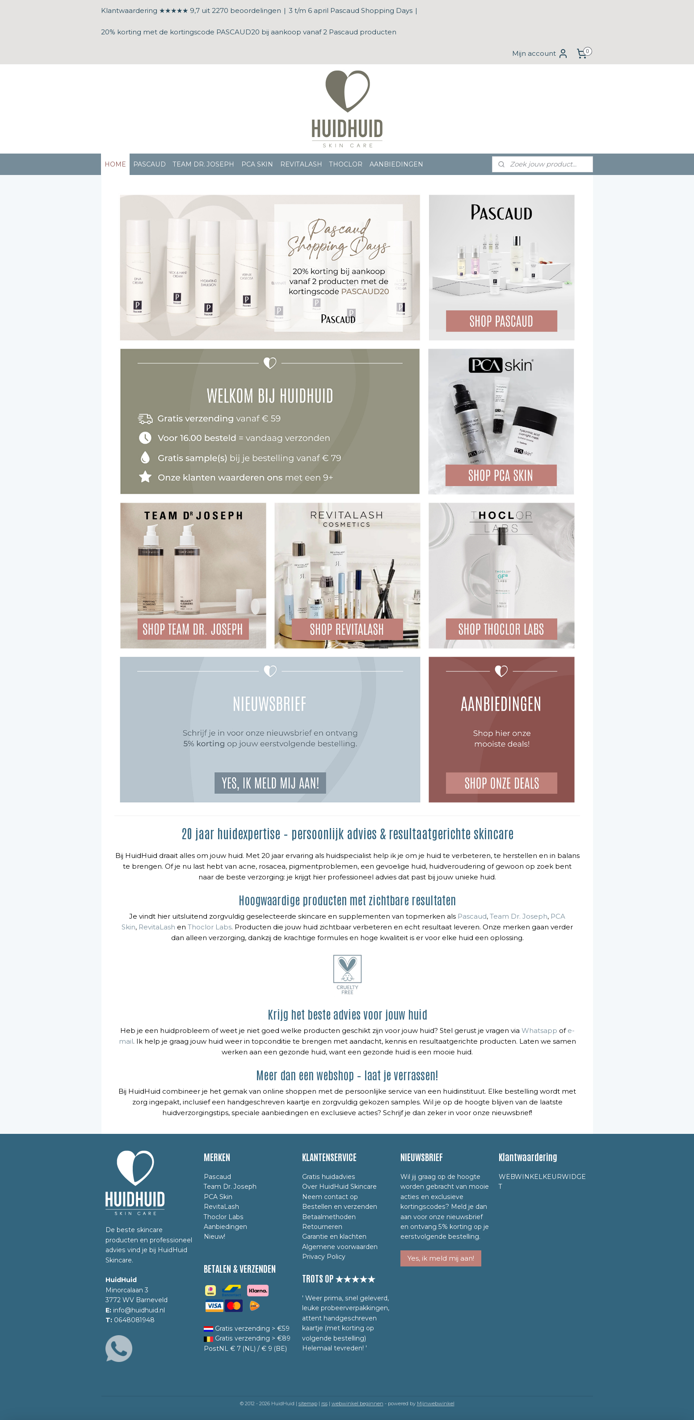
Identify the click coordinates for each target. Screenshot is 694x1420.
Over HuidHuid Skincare (339, 1187)
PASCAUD (149, 164)
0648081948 (134, 1320)
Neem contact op (330, 1197)
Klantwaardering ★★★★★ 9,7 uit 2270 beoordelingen (191, 10)
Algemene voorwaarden (340, 1247)
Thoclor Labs (209, 927)
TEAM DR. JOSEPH (203, 164)
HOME (115, 164)
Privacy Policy (323, 1257)
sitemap (308, 1403)
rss (324, 1403)
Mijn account (540, 53)
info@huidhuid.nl (139, 1310)
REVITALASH (301, 164)
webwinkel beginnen (357, 1403)
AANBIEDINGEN (396, 164)
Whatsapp (539, 1030)
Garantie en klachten (334, 1237)
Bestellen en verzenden (339, 1207)
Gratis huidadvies (328, 1177)
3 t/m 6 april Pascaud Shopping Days (350, 10)
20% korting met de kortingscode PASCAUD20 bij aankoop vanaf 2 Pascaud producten (248, 32)
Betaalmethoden (329, 1217)
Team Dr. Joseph (517, 916)
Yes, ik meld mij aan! (441, 1258)
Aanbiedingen (225, 1227)
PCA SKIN (257, 164)
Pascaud (472, 916)
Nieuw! (214, 1237)
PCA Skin (218, 1197)
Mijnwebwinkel (435, 1403)
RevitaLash (157, 927)
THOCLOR (345, 164)
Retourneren (322, 1227)
